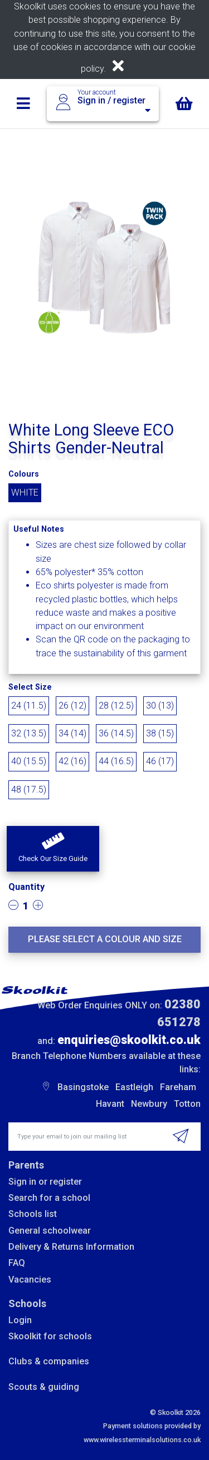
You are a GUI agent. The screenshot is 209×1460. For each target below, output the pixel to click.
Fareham (178, 1087)
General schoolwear (49, 1230)
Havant (110, 1103)
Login (20, 1320)
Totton (187, 1103)
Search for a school (49, 1197)
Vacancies (29, 1279)
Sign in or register (45, 1181)
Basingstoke (83, 1087)
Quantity (26, 887)
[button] (53, 849)
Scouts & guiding (43, 1387)
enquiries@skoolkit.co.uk (129, 1040)
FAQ (16, 1263)
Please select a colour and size (105, 939)
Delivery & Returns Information (71, 1246)
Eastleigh (134, 1087)
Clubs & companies (48, 1361)
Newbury (149, 1103)
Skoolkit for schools (50, 1336)
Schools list (32, 1214)
